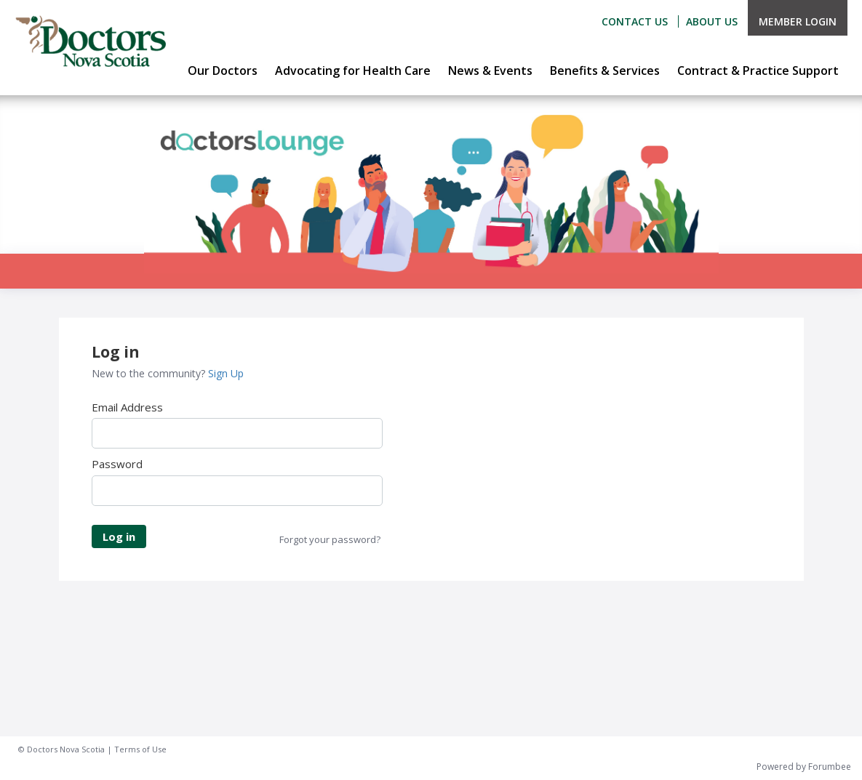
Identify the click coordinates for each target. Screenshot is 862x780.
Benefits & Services (605, 71)
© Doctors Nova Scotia (61, 749)
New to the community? (150, 373)
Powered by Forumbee (804, 767)
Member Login (798, 21)
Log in (119, 536)
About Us (712, 21)
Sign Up (226, 373)
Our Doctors (223, 71)
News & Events (490, 71)
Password (117, 463)
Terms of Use (140, 749)
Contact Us (635, 21)
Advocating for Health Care (353, 71)
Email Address (127, 407)
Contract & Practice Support (758, 71)
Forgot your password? (329, 539)
